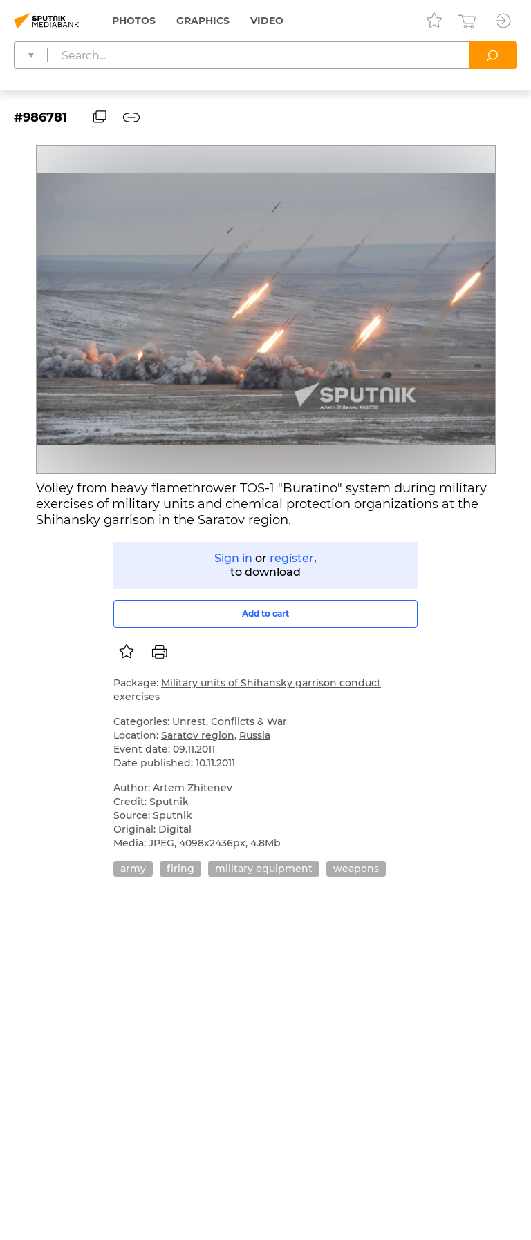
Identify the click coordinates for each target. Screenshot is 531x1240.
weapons (356, 868)
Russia (254, 735)
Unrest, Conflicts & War (229, 721)
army (133, 868)
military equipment (264, 868)
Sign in (233, 558)
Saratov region (197, 735)
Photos (134, 20)
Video (266, 20)
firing (180, 868)
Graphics (203, 20)
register (292, 558)
